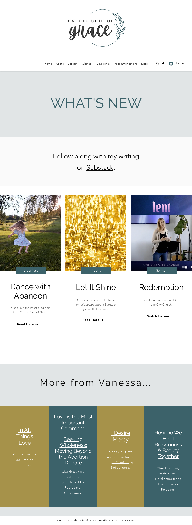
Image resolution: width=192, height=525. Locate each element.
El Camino (120, 462)
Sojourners (120, 467)
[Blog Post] (31, 270)
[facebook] (163, 64)
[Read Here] (25, 324)
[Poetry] (96, 270)
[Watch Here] (156, 316)
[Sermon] (162, 270)
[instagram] (157, 64)
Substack (99, 167)
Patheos (24, 465)
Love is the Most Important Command (73, 422)
